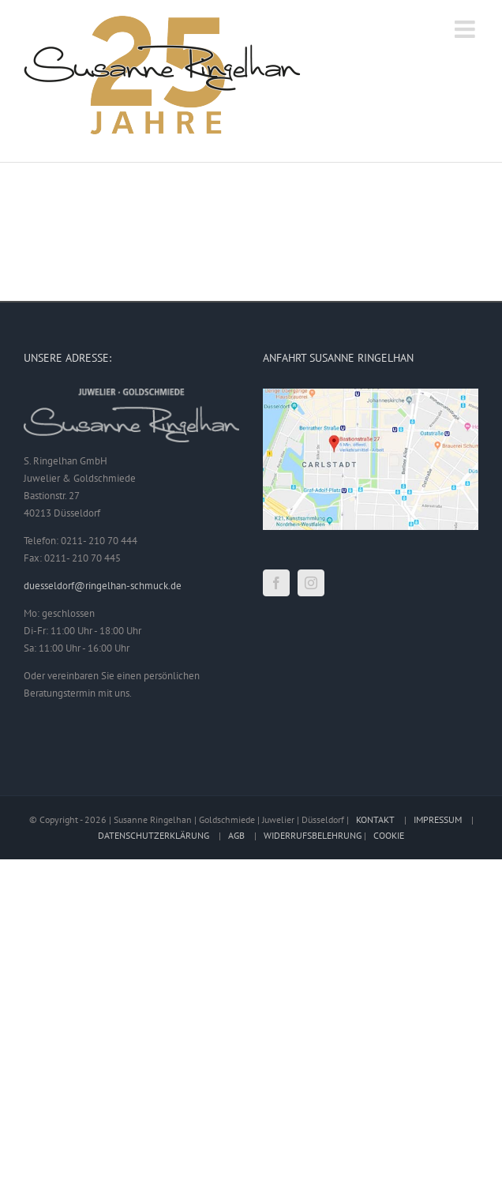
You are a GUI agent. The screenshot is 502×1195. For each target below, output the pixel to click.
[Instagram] (311, 582)
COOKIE (388, 835)
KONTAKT (375, 819)
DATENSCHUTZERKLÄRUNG (153, 835)
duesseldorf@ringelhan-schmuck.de (103, 585)
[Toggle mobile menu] (466, 29)
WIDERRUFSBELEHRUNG (313, 835)
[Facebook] (276, 582)
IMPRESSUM (438, 819)
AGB (236, 835)
